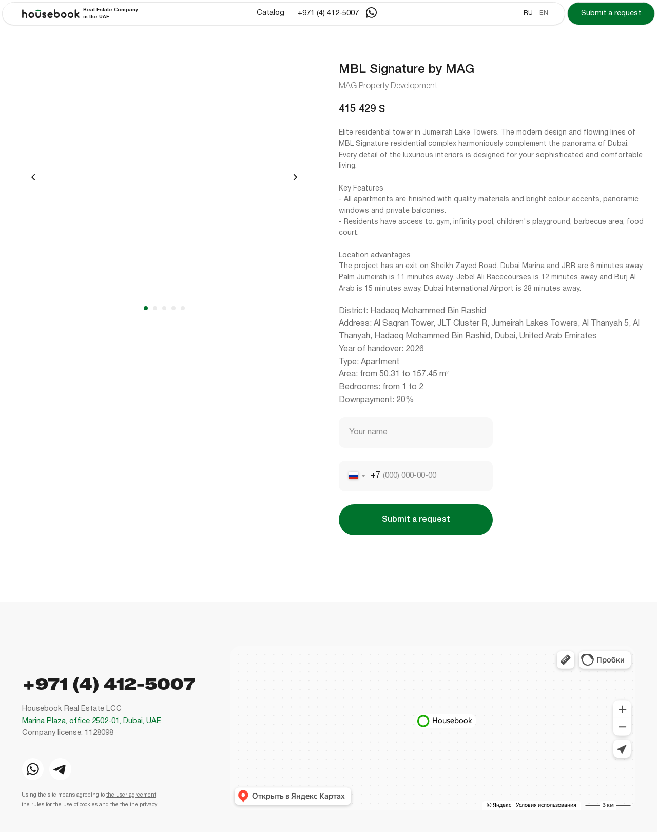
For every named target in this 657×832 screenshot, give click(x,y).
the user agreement (131, 795)
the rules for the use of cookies (60, 804)
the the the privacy (133, 804)
